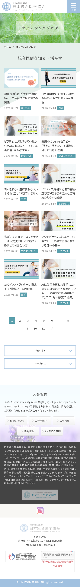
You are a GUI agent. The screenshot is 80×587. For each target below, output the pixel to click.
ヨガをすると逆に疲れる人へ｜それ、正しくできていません (21, 191)
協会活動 (29, 431)
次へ (52, 328)
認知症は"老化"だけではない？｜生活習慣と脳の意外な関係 (21, 98)
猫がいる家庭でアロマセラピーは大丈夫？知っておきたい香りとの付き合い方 (21, 241)
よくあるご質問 (53, 431)
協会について (17, 420)
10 (35, 328)
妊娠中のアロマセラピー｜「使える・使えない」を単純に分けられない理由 (57, 145)
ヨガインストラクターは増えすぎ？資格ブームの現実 (20, 286)
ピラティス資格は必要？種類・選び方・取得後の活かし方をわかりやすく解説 (58, 193)
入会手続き (41, 420)
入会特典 (65, 420)
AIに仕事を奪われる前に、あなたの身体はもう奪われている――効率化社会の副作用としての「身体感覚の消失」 (58, 290)
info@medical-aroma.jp (40, 544)
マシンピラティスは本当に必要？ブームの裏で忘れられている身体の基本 (58, 241)
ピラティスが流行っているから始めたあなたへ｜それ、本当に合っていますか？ (21, 145)
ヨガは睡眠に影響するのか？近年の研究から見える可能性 (58, 98)
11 (43, 328)
